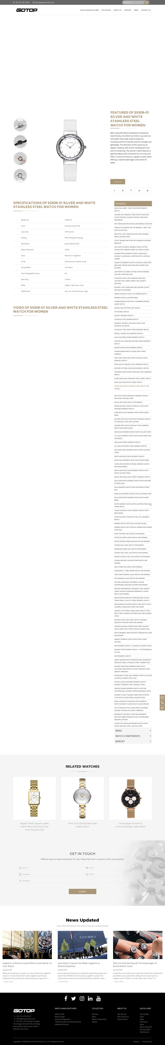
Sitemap (136, 1042)
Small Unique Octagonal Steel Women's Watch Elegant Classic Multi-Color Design (131, 702)
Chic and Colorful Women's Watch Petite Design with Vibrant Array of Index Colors (131, 248)
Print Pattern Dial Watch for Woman (129, 534)
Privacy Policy (147, 1042)
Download (143, 1022)
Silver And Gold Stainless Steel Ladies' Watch (132, 378)
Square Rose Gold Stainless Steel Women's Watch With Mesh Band (131, 426)
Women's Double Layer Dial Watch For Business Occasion (129, 324)
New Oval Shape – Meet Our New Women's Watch (130, 209)
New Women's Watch (122, 656)
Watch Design (60, 1017)
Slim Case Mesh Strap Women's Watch (129, 337)
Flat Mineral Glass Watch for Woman (129, 578)
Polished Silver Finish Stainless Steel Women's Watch (133, 373)
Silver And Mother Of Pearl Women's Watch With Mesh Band (132, 465)
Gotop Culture (122, 1019)
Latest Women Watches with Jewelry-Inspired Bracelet (132, 241)
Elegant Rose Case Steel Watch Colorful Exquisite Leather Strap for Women (130, 621)
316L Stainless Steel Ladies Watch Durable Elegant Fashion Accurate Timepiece (131, 709)
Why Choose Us (123, 1017)
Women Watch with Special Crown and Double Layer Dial (133, 528)
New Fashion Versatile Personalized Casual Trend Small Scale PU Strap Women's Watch (131, 599)
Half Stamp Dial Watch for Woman (128, 567)
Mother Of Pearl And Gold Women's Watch (131, 368)
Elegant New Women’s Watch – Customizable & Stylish (133, 650)
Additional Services (62, 1024)
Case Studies (144, 1014)
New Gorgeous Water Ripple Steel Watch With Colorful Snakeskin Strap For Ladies (132, 605)
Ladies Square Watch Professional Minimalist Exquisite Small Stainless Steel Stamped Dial (132, 661)
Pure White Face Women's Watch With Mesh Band (131, 413)
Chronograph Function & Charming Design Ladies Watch (131, 302)
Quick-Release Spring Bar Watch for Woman (132, 541)
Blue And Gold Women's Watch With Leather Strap (132, 451)
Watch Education (146, 1027)
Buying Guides (145, 1029)
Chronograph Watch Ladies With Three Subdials (130, 352)
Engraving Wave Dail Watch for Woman (130, 549)
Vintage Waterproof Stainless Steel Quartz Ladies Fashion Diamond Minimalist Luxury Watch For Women (132, 591)
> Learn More (8, 982)
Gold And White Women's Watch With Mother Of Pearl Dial (132, 482)
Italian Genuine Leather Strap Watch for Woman (130, 561)
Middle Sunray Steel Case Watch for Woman (132, 557)
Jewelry (120, 741)
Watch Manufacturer (89, 10)
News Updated (82, 920)
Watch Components (127, 736)
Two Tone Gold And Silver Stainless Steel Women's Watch (131, 359)
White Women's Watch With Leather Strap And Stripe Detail (132, 505)
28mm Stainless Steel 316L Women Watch (130, 294)
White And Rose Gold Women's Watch (129, 456)
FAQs (142, 1017)
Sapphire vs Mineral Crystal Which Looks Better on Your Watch (27, 965)
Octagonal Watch (121, 312)
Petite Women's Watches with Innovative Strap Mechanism (133, 634)
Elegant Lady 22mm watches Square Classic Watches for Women (131, 288)
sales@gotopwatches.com (43, 2)
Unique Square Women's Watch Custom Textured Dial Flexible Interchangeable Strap (132, 689)
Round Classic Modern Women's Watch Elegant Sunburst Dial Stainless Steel (130, 683)
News (136, 10)
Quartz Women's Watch (123, 315)
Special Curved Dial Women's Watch (128, 333)
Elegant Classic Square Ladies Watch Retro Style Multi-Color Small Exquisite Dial (131, 696)
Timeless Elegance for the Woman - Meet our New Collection (132, 229)
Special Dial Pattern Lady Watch (127, 308)
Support (127, 10)
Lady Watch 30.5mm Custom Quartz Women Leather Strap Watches (131, 273)
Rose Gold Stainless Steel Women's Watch (131, 364)
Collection (106, 10)
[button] (20, 119)
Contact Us (146, 10)
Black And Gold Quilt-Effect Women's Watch (132, 477)
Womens (31, 19)
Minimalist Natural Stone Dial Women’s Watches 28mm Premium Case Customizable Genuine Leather (131, 717)
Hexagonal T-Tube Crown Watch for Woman (132, 571)
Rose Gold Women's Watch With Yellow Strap (132, 432)
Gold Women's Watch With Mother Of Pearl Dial (131, 488)
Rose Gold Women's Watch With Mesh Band (131, 460)
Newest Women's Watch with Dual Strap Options (130, 640)
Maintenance (144, 1032)
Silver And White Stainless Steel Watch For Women (55, 19)
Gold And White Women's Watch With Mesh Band (131, 498)
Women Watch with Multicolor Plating (130, 523)
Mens (118, 730)
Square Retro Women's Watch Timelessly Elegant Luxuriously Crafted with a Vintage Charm (132, 256)
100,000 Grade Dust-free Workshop (68, 1022)
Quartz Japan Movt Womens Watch (128, 348)
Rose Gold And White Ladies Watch (128, 382)
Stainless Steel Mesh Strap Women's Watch (131, 330)
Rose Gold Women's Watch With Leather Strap (132, 494)
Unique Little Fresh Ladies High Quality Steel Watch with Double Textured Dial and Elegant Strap (133, 613)
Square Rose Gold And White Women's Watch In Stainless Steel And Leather (132, 420)
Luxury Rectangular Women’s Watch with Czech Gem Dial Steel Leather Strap (131, 724)
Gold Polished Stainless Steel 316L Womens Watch (131, 518)
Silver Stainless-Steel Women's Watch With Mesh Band (131, 511)
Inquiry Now (118, 182)
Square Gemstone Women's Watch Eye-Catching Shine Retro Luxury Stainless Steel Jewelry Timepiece (132, 669)
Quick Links (145, 1009)
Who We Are (121, 1014)
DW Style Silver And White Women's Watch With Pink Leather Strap (131, 397)
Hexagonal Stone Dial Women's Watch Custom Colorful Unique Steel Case (133, 676)
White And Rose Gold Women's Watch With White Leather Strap (131, 471)
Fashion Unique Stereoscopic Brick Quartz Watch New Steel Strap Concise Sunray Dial (131, 627)
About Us (117, 10)
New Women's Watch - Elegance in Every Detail (133, 646)
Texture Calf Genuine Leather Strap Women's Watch (132, 342)
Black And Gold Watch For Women (128, 402)
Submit (82, 891)
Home (15, 19)
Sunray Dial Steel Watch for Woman (129, 545)
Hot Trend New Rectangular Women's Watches (133, 224)
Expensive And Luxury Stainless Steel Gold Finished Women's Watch (131, 407)
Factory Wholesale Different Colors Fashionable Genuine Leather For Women (131, 583)
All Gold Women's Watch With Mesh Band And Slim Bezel (132, 437)
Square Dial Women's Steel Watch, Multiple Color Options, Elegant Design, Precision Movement (131, 217)
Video (142, 1019)
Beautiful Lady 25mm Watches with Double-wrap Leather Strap (131, 235)
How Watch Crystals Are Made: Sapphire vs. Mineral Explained (79, 965)
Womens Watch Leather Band (126, 298)
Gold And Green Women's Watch (127, 442)
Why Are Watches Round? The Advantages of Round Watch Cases (135, 965)
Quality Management (62, 1019)
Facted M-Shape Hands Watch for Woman (131, 537)
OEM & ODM (59, 1014)
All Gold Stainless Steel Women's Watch (130, 446)
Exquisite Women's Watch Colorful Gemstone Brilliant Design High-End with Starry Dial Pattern (132, 265)
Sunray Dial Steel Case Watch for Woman (131, 553)
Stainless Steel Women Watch (126, 319)
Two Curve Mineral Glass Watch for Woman (132, 574)
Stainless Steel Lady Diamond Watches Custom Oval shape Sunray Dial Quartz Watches (130, 280)
